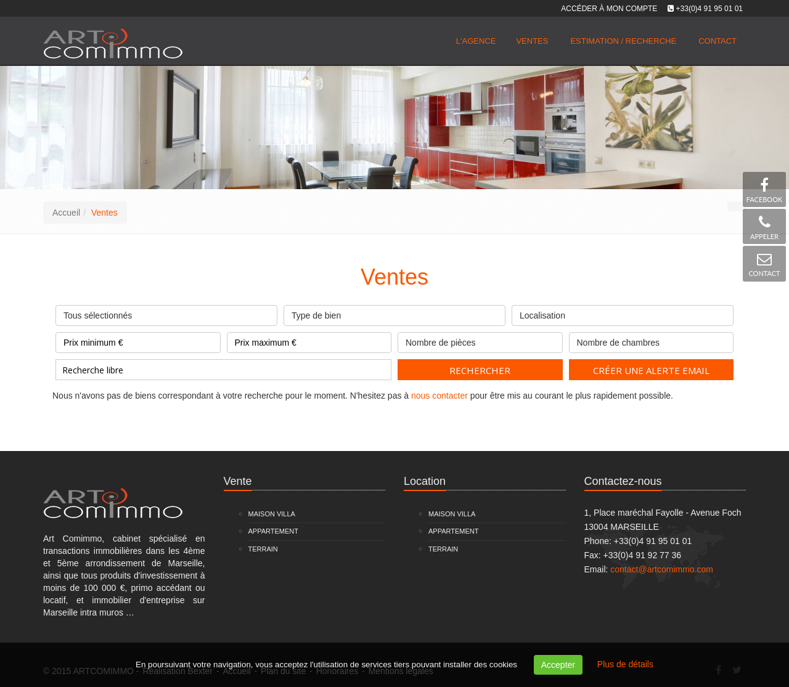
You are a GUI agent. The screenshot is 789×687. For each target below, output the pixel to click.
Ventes (532, 41)
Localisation (623, 312)
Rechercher (479, 370)
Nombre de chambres (651, 340)
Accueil (66, 212)
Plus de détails (625, 664)
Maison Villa (271, 514)
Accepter (558, 665)
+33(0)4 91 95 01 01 (709, 8)
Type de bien (394, 312)
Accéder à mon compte (609, 8)
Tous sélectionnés (166, 312)
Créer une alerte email (651, 370)
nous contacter (439, 395)
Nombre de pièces (480, 340)
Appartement (273, 531)
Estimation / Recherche (623, 41)
